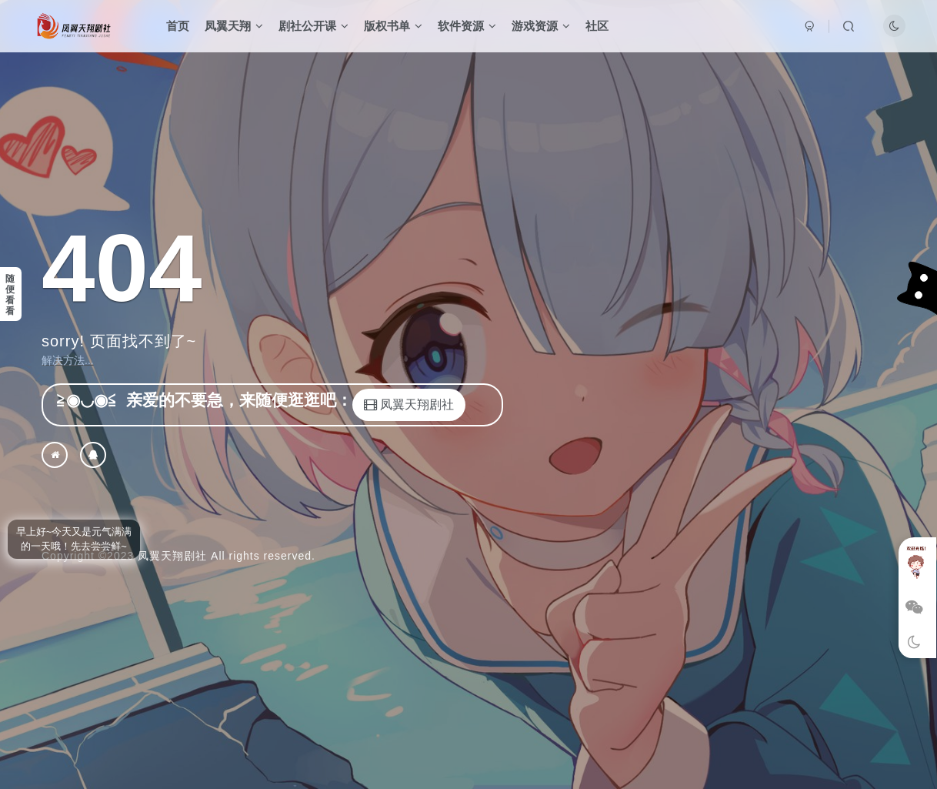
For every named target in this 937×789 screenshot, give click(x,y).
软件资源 (467, 25)
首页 (177, 25)
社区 (597, 25)
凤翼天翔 (234, 25)
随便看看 (10, 294)
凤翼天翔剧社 (172, 556)
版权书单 (393, 25)
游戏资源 (541, 25)
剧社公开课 (313, 25)
